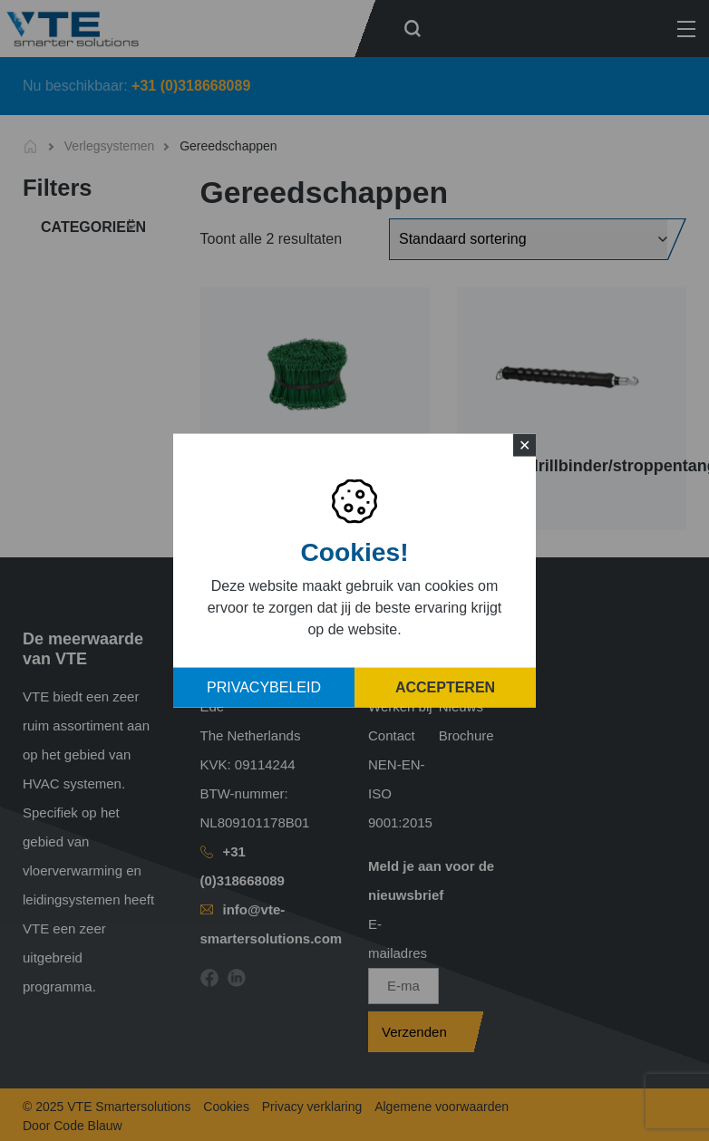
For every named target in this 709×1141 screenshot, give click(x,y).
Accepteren (445, 687)
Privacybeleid (264, 687)
